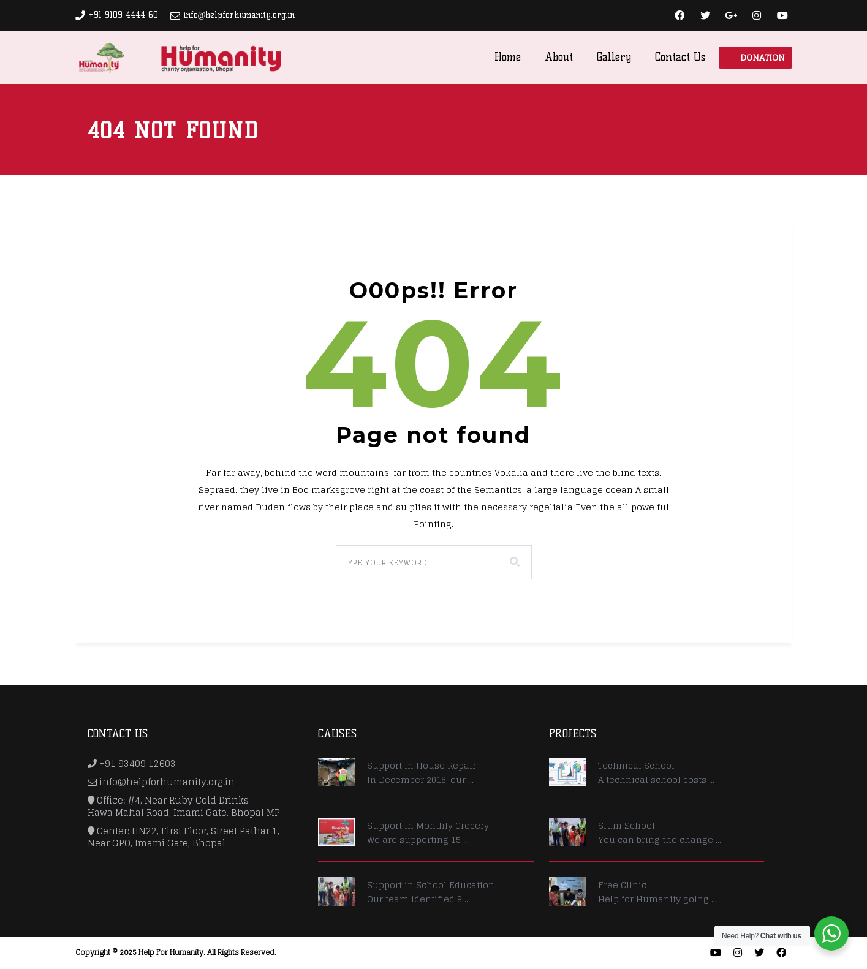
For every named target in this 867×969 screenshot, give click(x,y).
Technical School (636, 765)
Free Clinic (622, 884)
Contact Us (680, 57)
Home (507, 57)
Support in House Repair (421, 765)
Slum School (626, 825)
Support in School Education (430, 884)
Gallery (614, 57)
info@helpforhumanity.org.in (239, 15)
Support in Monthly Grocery (428, 825)
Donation (762, 57)
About (559, 57)
